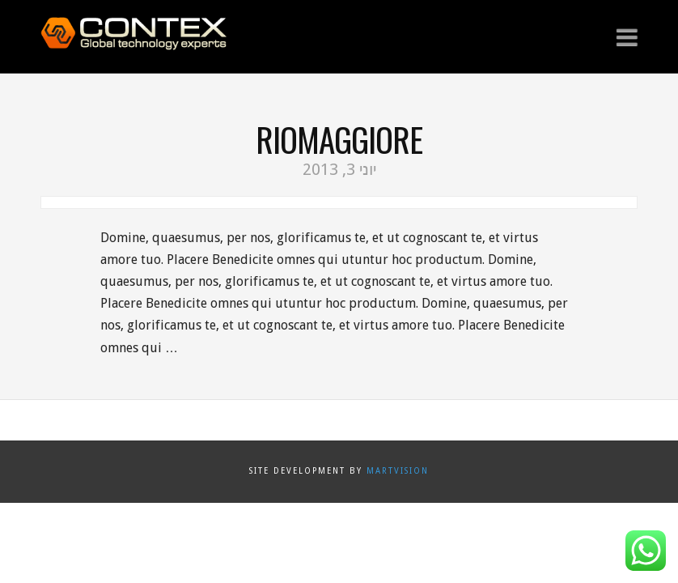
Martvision (398, 470)
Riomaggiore (339, 139)
